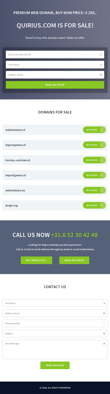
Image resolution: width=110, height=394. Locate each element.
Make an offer (55, 84)
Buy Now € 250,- (36, 260)
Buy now (92, 129)
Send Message (55, 365)
